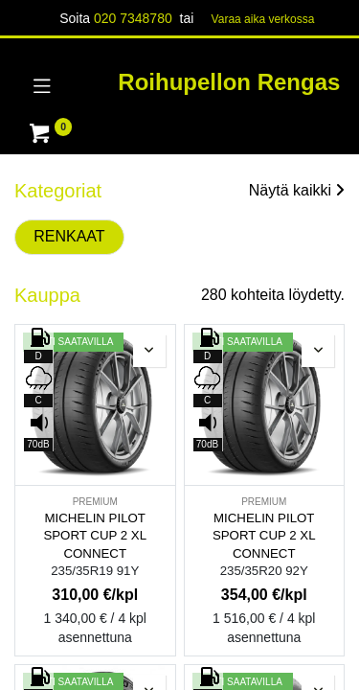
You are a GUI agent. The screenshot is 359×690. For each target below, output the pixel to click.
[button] (149, 350)
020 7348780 (133, 18)
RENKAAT (69, 236)
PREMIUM (95, 501)
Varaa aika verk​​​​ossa (263, 19)
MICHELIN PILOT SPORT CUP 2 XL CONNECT (94, 536)
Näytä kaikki (297, 190)
